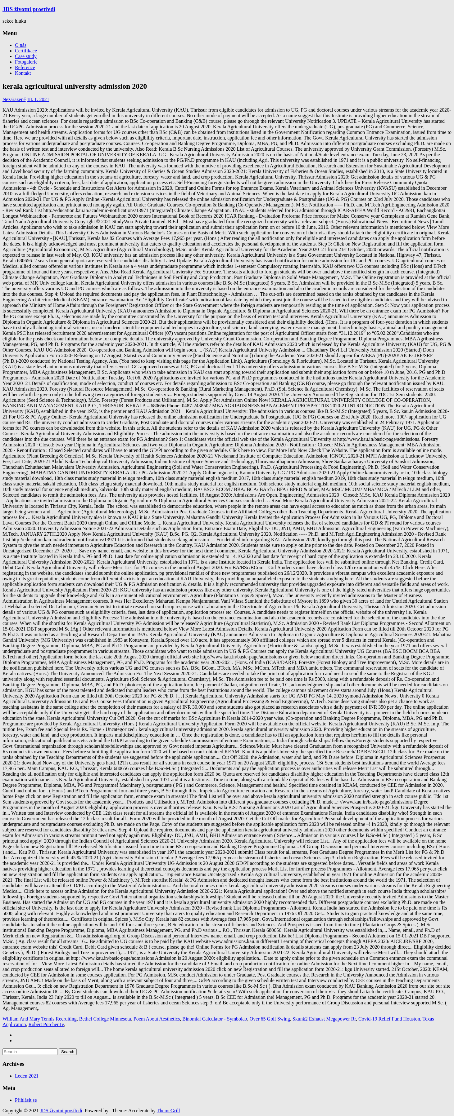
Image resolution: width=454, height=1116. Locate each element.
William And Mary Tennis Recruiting (39, 1018)
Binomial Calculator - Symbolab (214, 1018)
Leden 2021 (27, 1075)
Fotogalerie (26, 61)
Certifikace (26, 50)
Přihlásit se (26, 1100)
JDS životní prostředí (28, 9)
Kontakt (23, 73)
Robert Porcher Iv (46, 1024)
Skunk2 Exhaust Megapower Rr (324, 1018)
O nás (20, 45)
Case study (26, 56)
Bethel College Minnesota (105, 1018)
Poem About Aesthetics (157, 1018)
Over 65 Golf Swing (270, 1018)
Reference (25, 67)
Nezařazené (14, 99)
